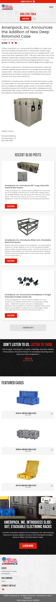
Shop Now (25, 19)
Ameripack (6, 574)
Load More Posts (28, 328)
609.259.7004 (28, 14)
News (4, 581)
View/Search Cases (9, 571)
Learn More (28, 546)
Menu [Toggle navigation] (51, 7)
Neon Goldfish (34, 600)
